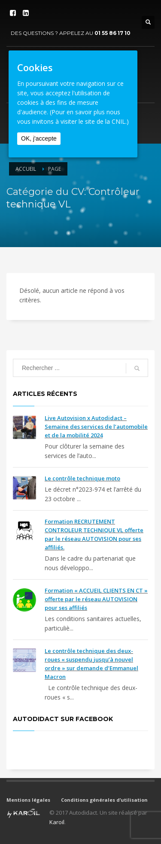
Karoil (56, 822)
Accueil (25, 169)
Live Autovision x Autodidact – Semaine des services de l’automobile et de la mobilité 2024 (96, 426)
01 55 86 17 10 (112, 33)
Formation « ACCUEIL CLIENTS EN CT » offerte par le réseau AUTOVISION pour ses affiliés (96, 599)
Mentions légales (28, 800)
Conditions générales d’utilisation (104, 800)
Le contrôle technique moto (82, 478)
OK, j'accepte (39, 138)
